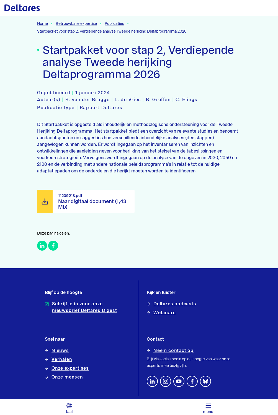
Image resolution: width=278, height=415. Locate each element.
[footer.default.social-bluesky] (205, 381)
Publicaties (114, 24)
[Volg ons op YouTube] (178, 381)
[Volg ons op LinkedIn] (152, 381)
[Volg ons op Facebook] (192, 381)
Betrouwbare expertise (76, 24)
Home (42, 24)
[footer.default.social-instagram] (165, 381)
